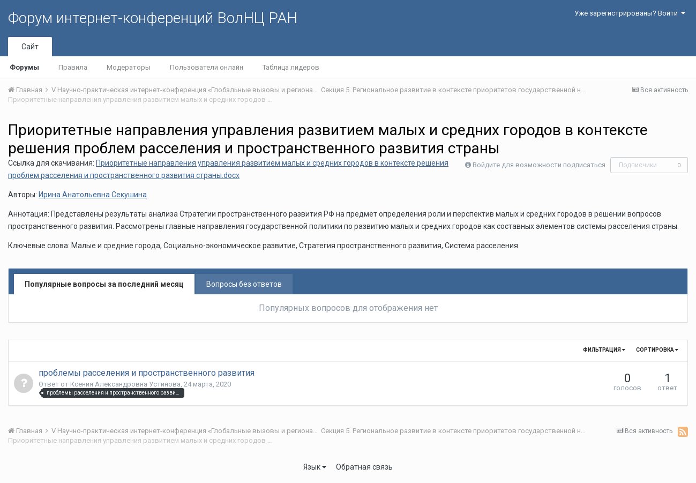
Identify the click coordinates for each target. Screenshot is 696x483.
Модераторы (129, 67)
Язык (314, 467)
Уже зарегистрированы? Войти (629, 13)
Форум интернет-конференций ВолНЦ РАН (152, 18)
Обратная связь (364, 467)
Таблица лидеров (291, 67)
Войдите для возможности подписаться (539, 165)
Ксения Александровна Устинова (125, 384)
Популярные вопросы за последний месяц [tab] (104, 284)
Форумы (24, 67)
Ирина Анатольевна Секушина (93, 194)
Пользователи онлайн (206, 67)
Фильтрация (604, 350)
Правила (72, 67)
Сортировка (657, 350)
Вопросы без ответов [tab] (244, 284)
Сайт (30, 46)
